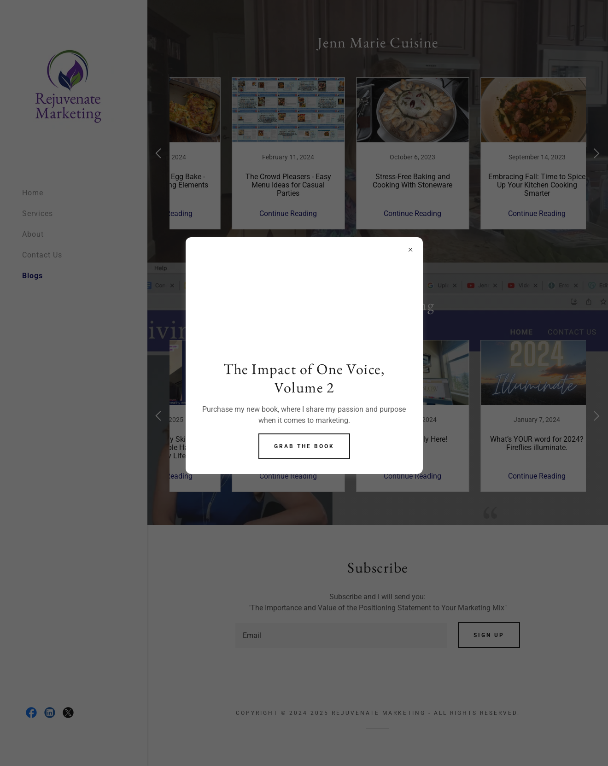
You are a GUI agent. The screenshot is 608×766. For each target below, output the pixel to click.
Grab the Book (304, 446)
